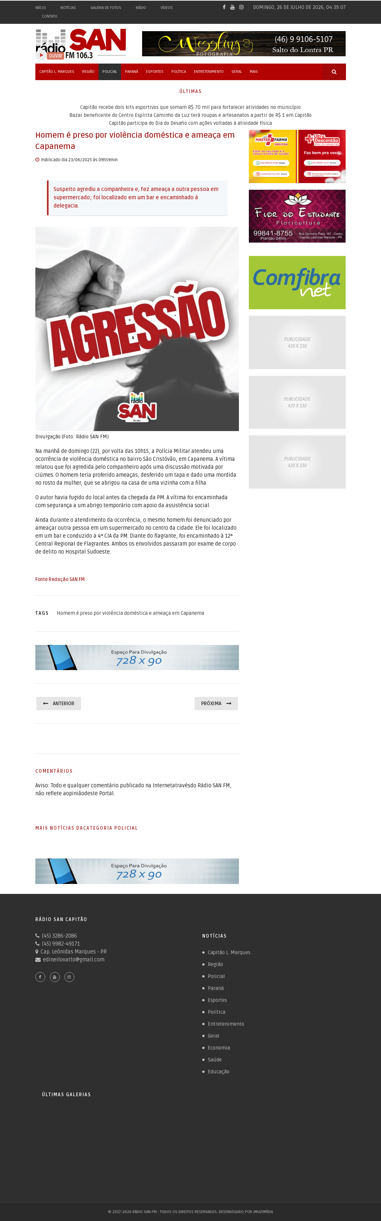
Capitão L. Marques (56, 71)
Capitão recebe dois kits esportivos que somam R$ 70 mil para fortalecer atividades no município (190, 107)
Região (88, 71)
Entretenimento (209, 71)
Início (40, 7)
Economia (219, 1048)
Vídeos (167, 7)
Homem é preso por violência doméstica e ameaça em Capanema (130, 613)
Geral (237, 71)
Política (178, 71)
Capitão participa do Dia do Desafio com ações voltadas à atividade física (190, 123)
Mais (254, 71)
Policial (109, 71)
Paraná (131, 71)
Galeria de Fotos (106, 7)
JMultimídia (263, 1211)
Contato (49, 16)
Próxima (211, 704)
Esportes (155, 71)
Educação (218, 1072)
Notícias (68, 7)
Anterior (63, 704)
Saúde (215, 1060)
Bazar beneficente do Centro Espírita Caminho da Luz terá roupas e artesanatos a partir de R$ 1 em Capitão (190, 115)
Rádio (141, 7)
